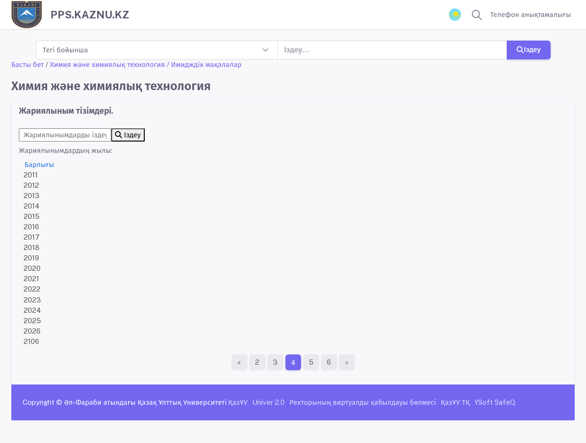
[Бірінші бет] (239, 362)
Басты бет (27, 64)
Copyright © (42, 402)
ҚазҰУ (238, 402)
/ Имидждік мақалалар (204, 64)
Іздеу (529, 49)
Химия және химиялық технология (107, 64)
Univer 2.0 (268, 402)
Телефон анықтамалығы (530, 14)
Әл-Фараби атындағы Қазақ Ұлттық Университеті (145, 402)
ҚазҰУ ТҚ (455, 402)
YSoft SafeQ (494, 402)
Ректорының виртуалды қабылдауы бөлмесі (362, 402)
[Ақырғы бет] (347, 362)
